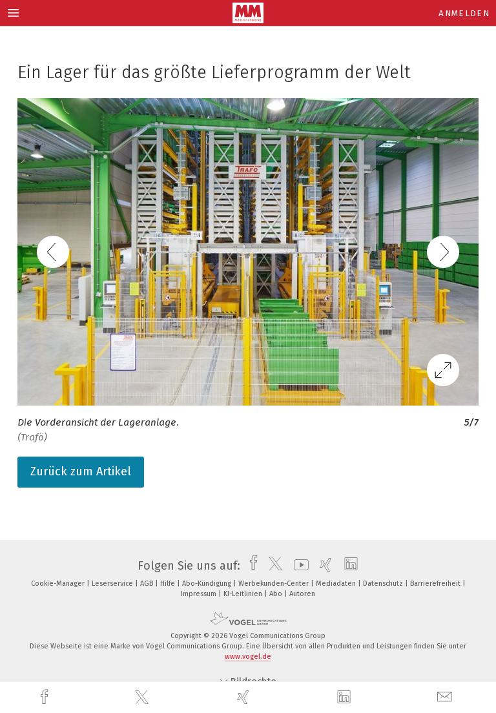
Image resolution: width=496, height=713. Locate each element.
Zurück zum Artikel (80, 471)
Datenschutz (384, 583)
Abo (276, 594)
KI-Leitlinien (243, 594)
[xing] (245, 697)
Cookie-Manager (59, 583)
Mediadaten (337, 583)
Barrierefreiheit (436, 583)
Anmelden (464, 13)
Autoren (302, 594)
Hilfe (168, 583)
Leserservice (113, 583)
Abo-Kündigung (207, 583)
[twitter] (143, 697)
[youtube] (298, 566)
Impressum (199, 594)
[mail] (446, 697)
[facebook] (46, 697)
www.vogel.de (248, 656)
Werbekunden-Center (274, 583)
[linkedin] (345, 697)
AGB (147, 583)
